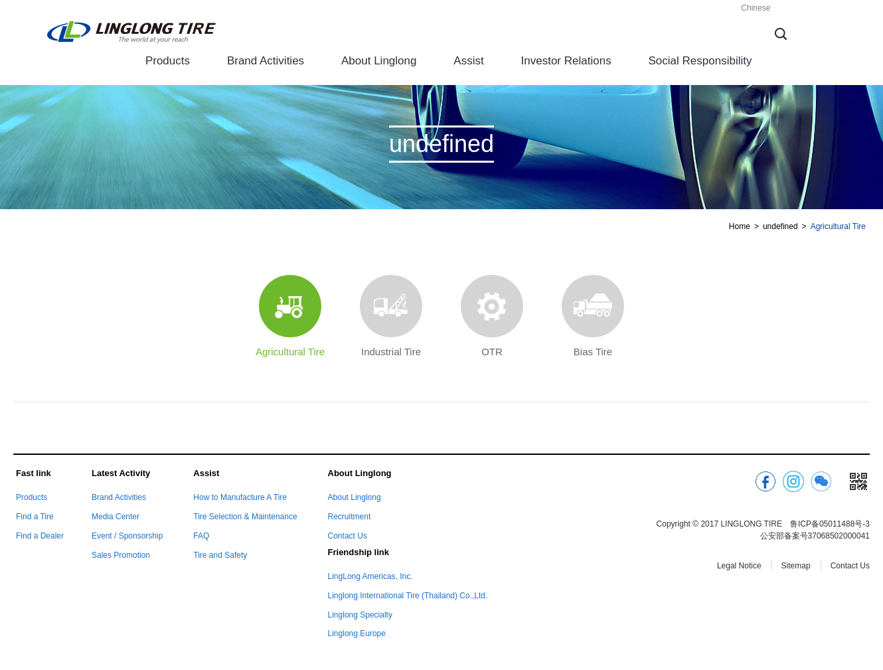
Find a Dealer (40, 536)
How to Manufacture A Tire (240, 497)
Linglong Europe (357, 633)
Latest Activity (121, 473)
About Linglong (378, 60)
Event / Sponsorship (127, 536)
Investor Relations (566, 60)
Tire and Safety (220, 555)
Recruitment (349, 516)
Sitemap (796, 565)
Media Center (115, 516)
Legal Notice (739, 565)
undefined (780, 226)
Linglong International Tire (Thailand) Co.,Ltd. (408, 595)
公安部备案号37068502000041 (815, 536)
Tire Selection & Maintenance (245, 516)
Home (739, 226)
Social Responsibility (700, 60)
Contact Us (347, 536)
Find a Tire (35, 516)
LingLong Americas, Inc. (370, 576)
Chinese (755, 8)
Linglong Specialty (360, 615)
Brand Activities (265, 60)
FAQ (201, 536)
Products (167, 60)
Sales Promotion (121, 555)
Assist (468, 60)
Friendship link (358, 552)
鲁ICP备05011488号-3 (830, 524)
